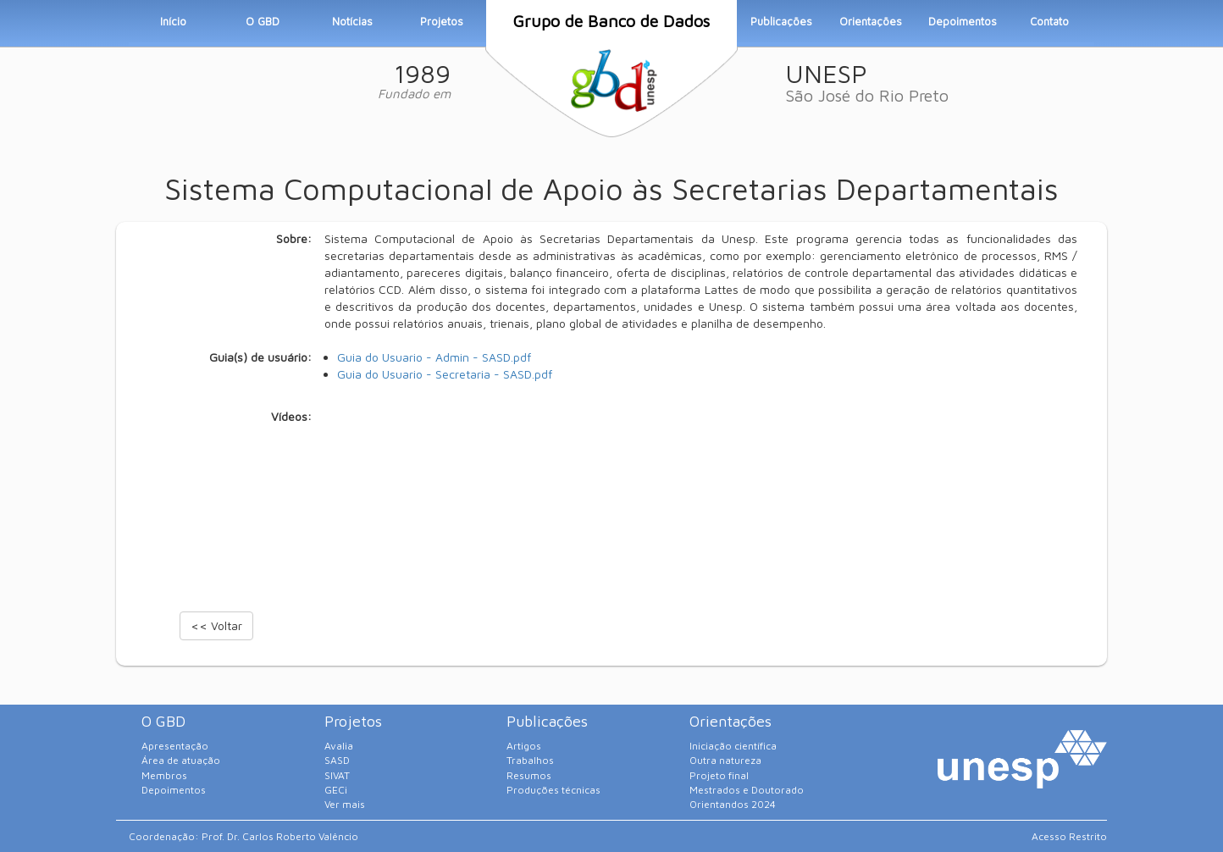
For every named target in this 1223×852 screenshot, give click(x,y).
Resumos (528, 775)
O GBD (262, 21)
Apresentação (174, 745)
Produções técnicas (553, 789)
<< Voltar (216, 625)
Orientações (870, 21)
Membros (164, 775)
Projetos (441, 21)
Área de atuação (180, 760)
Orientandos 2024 (732, 804)
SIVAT (337, 775)
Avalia (338, 745)
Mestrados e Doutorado (746, 789)
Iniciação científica (733, 745)
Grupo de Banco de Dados (611, 20)
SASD (337, 760)
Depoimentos (962, 21)
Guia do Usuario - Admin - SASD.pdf (434, 357)
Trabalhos (530, 760)
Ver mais (344, 804)
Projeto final (719, 775)
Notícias (352, 21)
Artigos (523, 745)
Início (173, 21)
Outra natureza (725, 760)
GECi (335, 789)
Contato (1049, 21)
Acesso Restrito (1069, 836)
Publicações (781, 21)
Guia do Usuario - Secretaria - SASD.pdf (444, 374)
